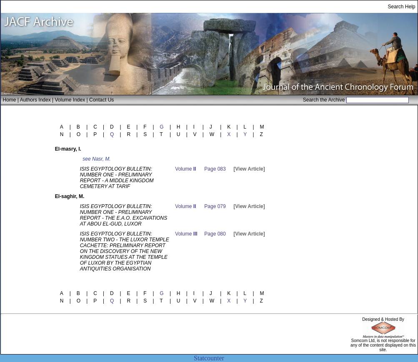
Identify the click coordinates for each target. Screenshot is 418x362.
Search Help (401, 7)
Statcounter (209, 358)
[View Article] (249, 169)
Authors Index (35, 100)
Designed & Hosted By (383, 319)
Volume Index (70, 100)
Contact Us (101, 100)
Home (9, 100)
